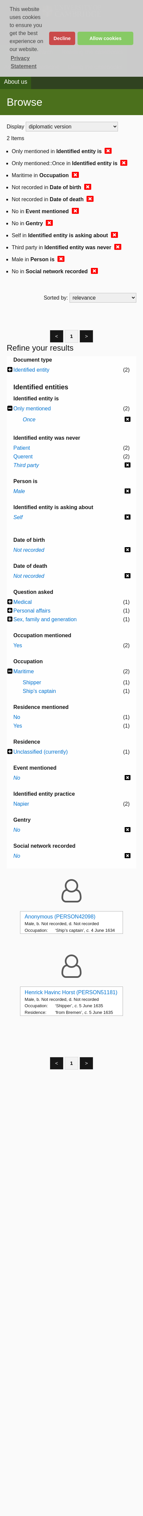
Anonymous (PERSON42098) (60, 916)
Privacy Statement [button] (23, 62)
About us (15, 81)
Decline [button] (61, 38)
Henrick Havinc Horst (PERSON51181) (71, 992)
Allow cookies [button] (106, 38)
